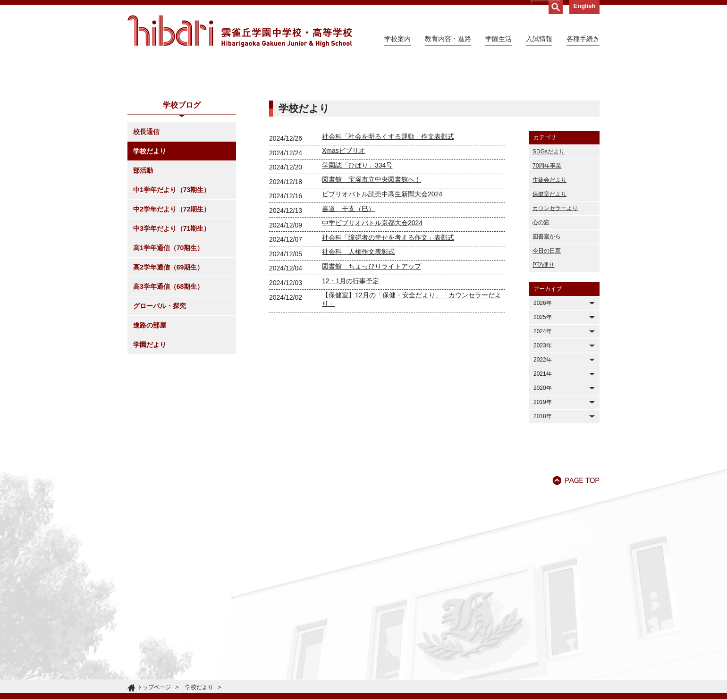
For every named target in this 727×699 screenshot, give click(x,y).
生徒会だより (549, 265)
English (585, 5)
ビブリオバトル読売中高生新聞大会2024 (382, 280)
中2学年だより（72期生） (171, 295)
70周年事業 (547, 251)
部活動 (143, 256)
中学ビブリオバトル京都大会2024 (372, 308)
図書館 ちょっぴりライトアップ (371, 352)
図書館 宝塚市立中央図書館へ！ (371, 265)
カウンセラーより (555, 294)
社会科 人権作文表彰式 (358, 337)
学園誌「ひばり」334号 (357, 251)
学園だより (149, 430)
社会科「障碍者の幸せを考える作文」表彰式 (388, 323)
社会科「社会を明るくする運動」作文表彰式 (388, 222)
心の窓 (541, 308)
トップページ (154, 687)
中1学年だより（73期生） (171, 275)
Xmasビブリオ (343, 236)
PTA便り (543, 350)
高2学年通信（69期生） (168, 353)
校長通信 (146, 217)
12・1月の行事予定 (350, 367)
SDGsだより (549, 237)
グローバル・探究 (159, 392)
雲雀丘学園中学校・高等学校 (239, 31)
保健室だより (549, 280)
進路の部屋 (149, 411)
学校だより (149, 237)
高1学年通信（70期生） (168, 333)
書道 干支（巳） (348, 294)
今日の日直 (547, 336)
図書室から (547, 322)
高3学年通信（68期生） (168, 372)
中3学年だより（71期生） (171, 314)
